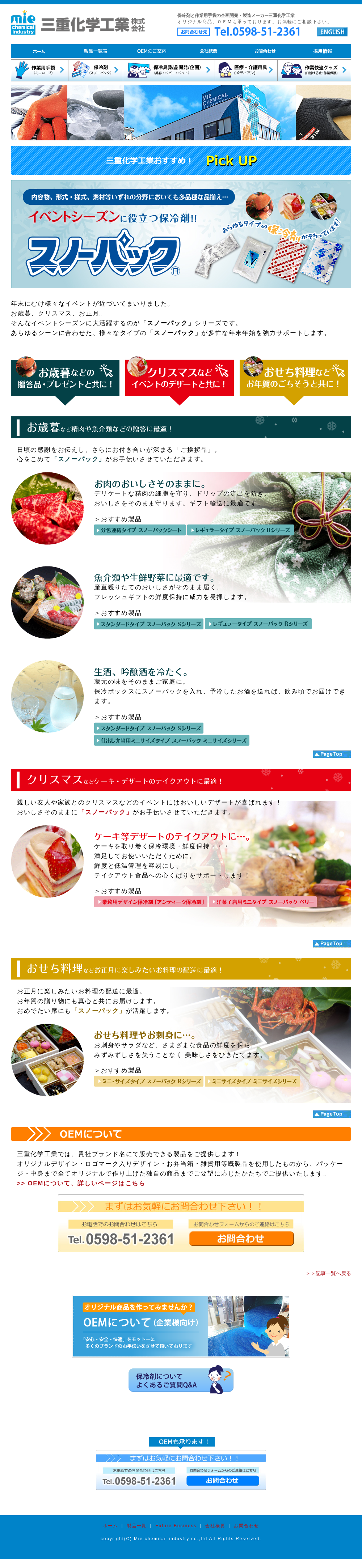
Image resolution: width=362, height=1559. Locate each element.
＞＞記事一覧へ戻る (328, 1273)
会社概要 (215, 1525)
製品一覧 (136, 1525)
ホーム (110, 1525)
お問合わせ (246, 1525)
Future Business (176, 1525)
